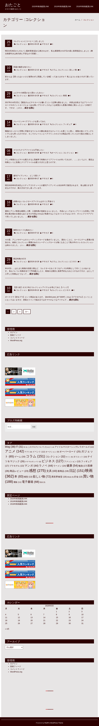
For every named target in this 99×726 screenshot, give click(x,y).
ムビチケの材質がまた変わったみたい (28, 93)
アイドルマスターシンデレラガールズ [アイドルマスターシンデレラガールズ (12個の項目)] (74, 447)
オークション (57, 153)
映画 (65, 96)
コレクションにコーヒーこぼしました (28, 41)
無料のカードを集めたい (23, 230)
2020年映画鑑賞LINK (40, 6)
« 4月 (7, 629)
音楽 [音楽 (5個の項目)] (42, 482)
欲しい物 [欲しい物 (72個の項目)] (42, 476)
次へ (27, 312)
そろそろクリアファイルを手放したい (28, 150)
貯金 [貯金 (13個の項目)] (78, 477)
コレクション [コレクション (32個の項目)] (55, 456)
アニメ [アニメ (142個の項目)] (14, 451)
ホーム (77, 20)
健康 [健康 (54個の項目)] (72, 465)
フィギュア (67, 124)
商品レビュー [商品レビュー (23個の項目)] (19, 471)
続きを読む (29, 108)
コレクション (88, 20)
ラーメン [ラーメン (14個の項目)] (59, 466)
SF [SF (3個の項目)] (25, 447)
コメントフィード (17, 338)
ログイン (13, 332)
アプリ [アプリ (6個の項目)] (28, 452)
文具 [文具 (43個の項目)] (51, 470)
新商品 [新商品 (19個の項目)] (63, 471)
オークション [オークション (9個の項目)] (52, 452)
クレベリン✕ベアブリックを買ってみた (29, 121)
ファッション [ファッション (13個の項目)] (72, 461)
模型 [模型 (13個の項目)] (28, 477)
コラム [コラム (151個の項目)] (35, 456)
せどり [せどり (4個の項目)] (50, 447)
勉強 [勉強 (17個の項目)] (82, 466)
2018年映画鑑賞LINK (84, 6)
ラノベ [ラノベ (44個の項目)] (46, 465)
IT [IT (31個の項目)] (19, 446)
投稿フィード (15, 335)
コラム (54, 70)
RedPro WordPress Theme (54, 723)
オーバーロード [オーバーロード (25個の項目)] (70, 451)
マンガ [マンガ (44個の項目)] (31, 465)
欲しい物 (73, 70)
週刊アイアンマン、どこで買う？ (26, 175)
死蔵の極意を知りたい (22, 67)
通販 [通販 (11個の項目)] (17, 482)
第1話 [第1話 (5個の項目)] (70, 477)
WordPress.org (16, 340)
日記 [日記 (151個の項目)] (77, 470)
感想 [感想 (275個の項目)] (37, 470)
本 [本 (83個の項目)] (18, 476)
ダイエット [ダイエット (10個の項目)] (80, 457)
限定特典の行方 (19, 259)
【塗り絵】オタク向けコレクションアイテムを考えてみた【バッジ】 (41, 287)
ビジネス (73, 261)
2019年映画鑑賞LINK (62, 6)
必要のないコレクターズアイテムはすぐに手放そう (34, 201)
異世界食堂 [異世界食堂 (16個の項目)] (59, 477)
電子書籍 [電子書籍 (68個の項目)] (30, 481)
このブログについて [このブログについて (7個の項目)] (37, 447)
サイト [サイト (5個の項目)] (69, 457)
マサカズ (45, 44)
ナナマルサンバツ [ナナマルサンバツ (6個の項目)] (33, 462)
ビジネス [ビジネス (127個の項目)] (52, 461)
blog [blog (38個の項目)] (10, 446)
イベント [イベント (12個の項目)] (39, 452)
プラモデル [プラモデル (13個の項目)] (16, 466)
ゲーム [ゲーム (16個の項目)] (19, 456)
